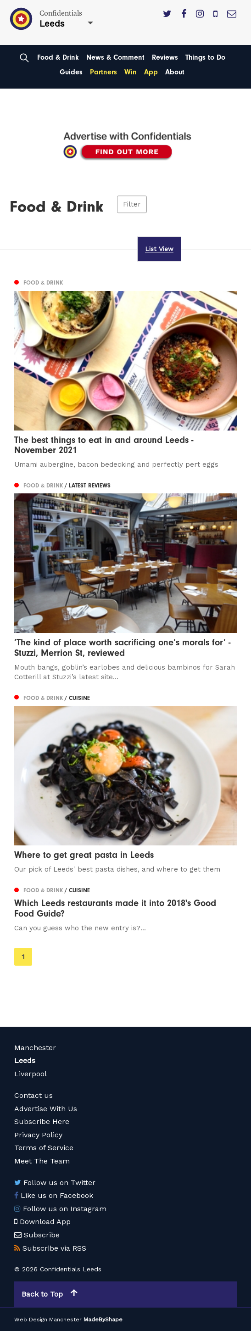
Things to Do (205, 57)
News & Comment (115, 57)
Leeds (24, 1060)
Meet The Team (42, 1161)
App (151, 72)
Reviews (165, 57)
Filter (132, 204)
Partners (103, 72)
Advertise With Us (45, 1108)
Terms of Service (43, 1147)
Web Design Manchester (48, 1319)
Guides (71, 72)
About (174, 72)
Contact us (33, 1095)
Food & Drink (58, 57)
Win (130, 72)
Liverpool (30, 1073)
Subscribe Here (41, 1121)
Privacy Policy (38, 1134)
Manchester (35, 1047)
